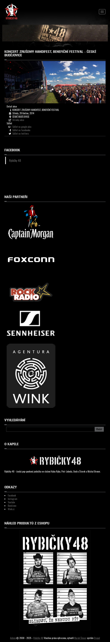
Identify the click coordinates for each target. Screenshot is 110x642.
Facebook (12, 495)
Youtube (11, 502)
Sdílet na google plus (21, 126)
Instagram (12, 499)
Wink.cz (11, 509)
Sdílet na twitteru (20, 133)
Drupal (97, 638)
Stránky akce (18, 120)
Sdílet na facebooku (21, 130)
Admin (13, 638)
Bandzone (12, 505)
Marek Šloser (80, 638)
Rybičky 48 (15, 160)
